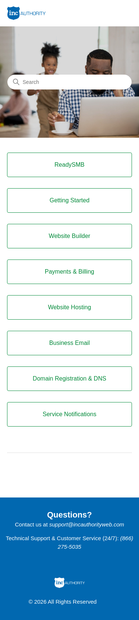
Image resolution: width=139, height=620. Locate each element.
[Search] (69, 82)
